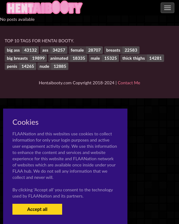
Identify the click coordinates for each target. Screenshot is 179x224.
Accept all (37, 209)
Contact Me (129, 82)
